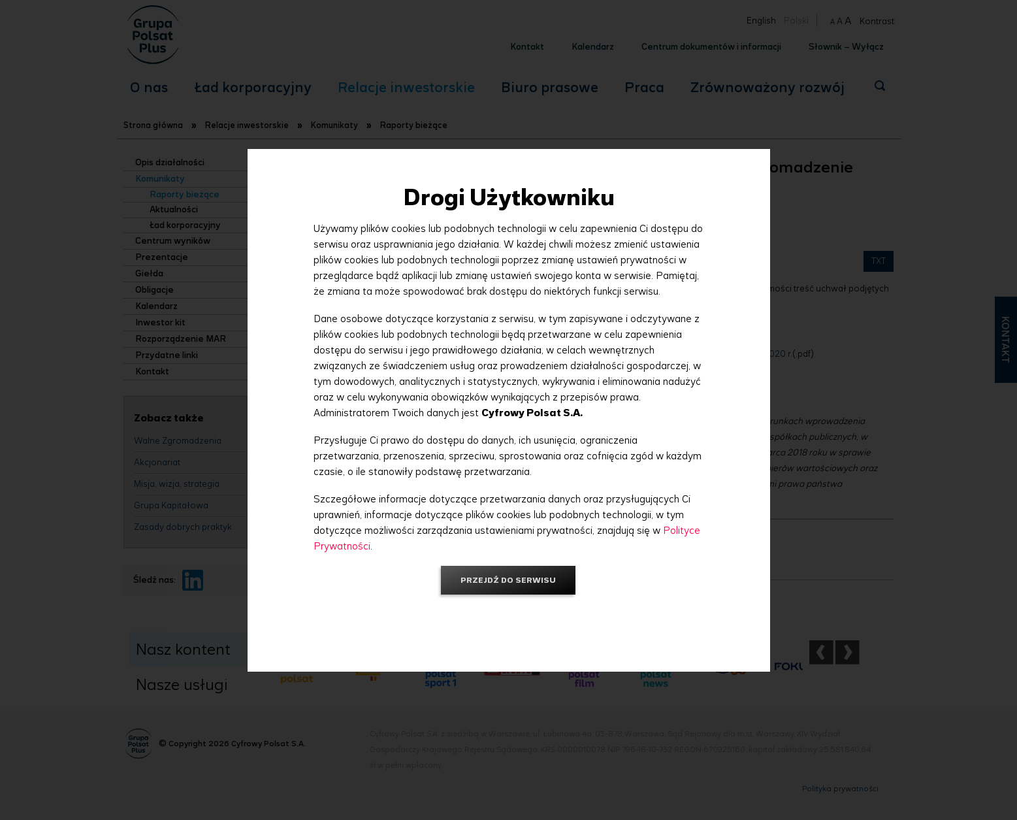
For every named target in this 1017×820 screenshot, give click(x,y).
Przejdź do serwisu (508, 579)
